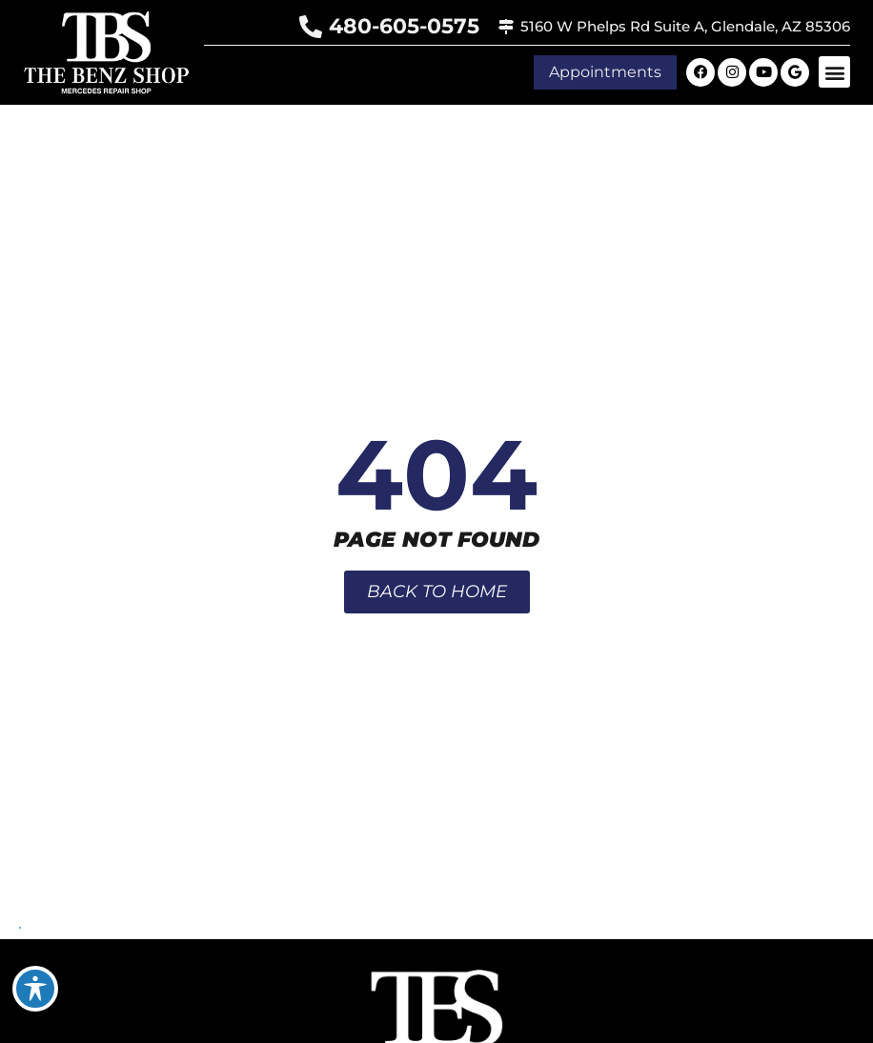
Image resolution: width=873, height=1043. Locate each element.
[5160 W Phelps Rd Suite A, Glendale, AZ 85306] (506, 26)
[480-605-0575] (310, 26)
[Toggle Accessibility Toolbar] (35, 989)
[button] (834, 72)
